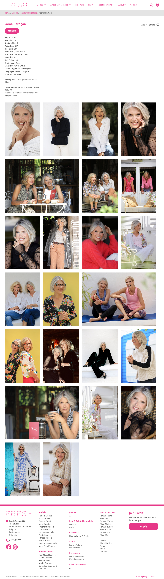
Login (90, 5)
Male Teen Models (47, 546)
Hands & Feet (45, 540)
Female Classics (46, 521)
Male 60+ (104, 535)
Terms (152, 576)
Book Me (11, 31)
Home (7, 13)
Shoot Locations (106, 5)
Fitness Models (45, 538)
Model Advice (106, 543)
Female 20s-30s (106, 521)
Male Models (44, 518)
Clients (103, 540)
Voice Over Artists (77, 564)
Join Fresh (79, 5)
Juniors (72, 512)
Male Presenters (76, 559)
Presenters (74, 553)
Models (41, 5)
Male (71, 527)
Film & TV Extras (107, 512)
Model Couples (45, 563)
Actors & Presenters (60, 5)
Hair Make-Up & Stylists (79, 536)
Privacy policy (141, 576)
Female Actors (75, 545)
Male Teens (105, 518)
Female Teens (106, 516)
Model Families (46, 551)
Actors (72, 541)
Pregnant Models (46, 527)
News (102, 546)
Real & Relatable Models (81, 521)
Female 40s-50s (106, 527)
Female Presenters (77, 556)
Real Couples (44, 560)
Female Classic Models (29, 13)
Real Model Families (47, 555)
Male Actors (74, 548)
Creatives (73, 533)
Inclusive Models (46, 532)
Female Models (45, 516)
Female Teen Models (48, 543)
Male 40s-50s (105, 529)
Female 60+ (105, 532)
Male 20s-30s (105, 524)
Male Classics (45, 524)
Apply (143, 526)
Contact (133, 5)
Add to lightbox (150, 25)
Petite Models (45, 535)
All (70, 516)
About (122, 5)
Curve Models (45, 529)
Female (72, 524)
